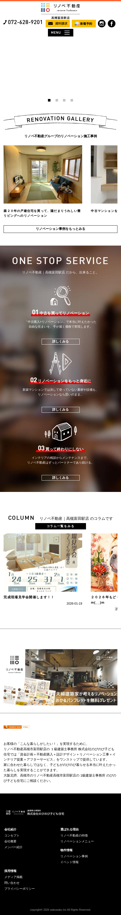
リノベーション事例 (74, 856)
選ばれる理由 (69, 829)
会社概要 (10, 841)
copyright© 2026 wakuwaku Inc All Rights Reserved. (60, 909)
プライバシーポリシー (19, 888)
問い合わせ (12, 882)
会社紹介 (10, 829)
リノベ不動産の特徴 (74, 835)
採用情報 (10, 870)
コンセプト (12, 835)
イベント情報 (69, 862)
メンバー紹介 (13, 847)
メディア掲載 (13, 877)
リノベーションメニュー (77, 841)
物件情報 (66, 850)
